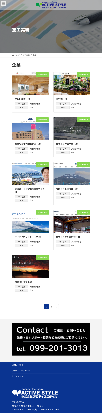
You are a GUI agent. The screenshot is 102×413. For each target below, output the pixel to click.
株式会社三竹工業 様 (67, 144)
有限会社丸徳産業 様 (67, 188)
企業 (31, 107)
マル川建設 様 (22, 99)
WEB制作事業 (35, 104)
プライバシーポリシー (21, 370)
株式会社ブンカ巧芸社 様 (68, 236)
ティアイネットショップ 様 (28, 236)
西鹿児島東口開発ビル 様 (28, 144)
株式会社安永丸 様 (23, 282)
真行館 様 (61, 99)
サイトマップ (17, 376)
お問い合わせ (17, 365)
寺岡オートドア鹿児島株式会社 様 (31, 190)
